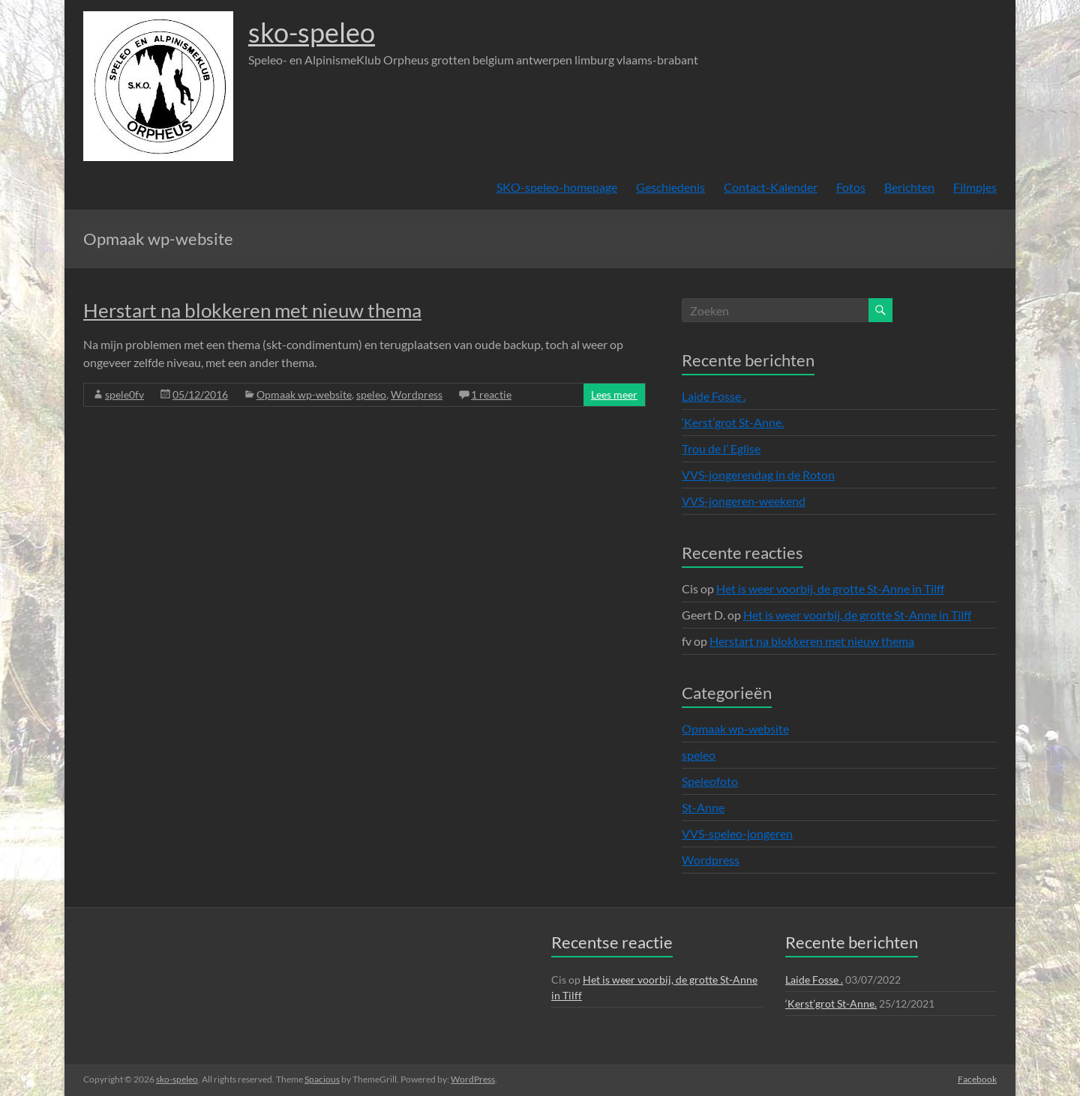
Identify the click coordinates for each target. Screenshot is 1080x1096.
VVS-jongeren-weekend (744, 501)
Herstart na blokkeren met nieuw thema (252, 310)
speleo (371, 394)
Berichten (909, 187)
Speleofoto (710, 781)
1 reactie (491, 394)
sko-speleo (311, 32)
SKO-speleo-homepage (556, 187)
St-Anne (703, 807)
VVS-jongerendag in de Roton (758, 474)
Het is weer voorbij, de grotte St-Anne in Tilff (830, 588)
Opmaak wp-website (304, 394)
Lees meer (614, 394)
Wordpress (416, 394)
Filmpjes (975, 187)
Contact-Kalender (771, 187)
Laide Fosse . (714, 396)
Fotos (851, 187)
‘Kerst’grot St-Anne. (733, 422)
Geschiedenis (670, 187)
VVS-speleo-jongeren (737, 833)
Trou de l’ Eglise (721, 448)
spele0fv (124, 394)
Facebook (977, 1079)
